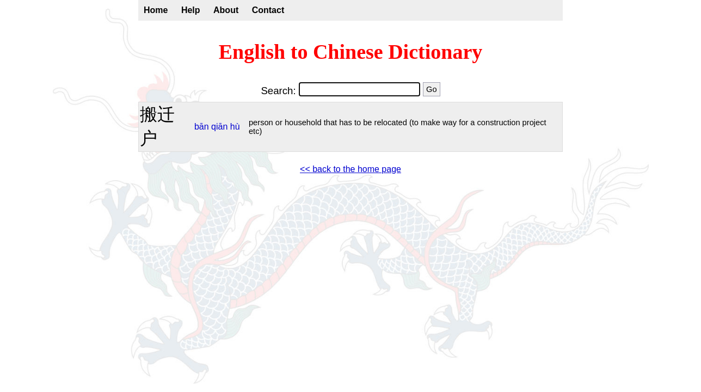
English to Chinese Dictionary (351, 51)
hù (235, 126)
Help (190, 10)
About (225, 10)
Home (156, 10)
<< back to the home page (350, 169)
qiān (219, 126)
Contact (268, 10)
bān (201, 126)
